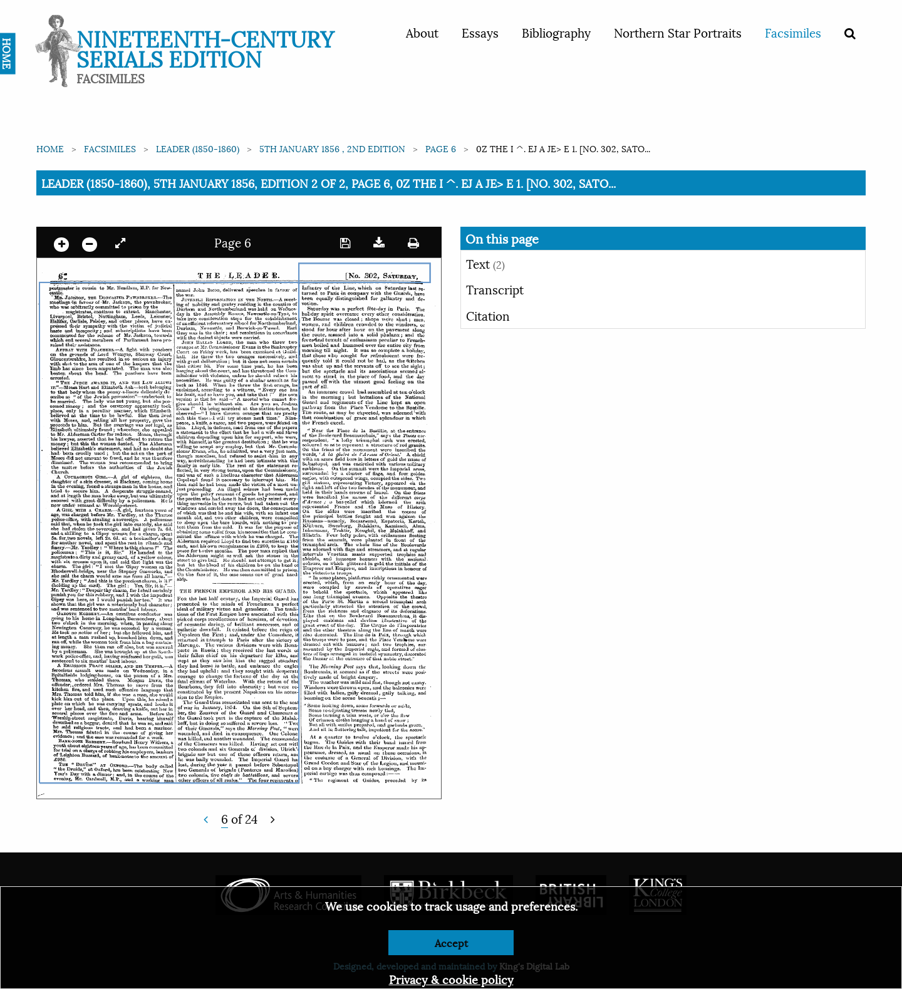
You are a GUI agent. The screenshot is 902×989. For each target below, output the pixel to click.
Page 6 (440, 148)
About (422, 32)
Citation (488, 315)
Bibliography (556, 32)
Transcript (495, 288)
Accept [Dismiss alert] (451, 942)
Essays (480, 32)
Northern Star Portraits (678, 32)
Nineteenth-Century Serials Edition (205, 47)
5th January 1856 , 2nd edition (332, 148)
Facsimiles (793, 32)
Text (485, 263)
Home (50, 148)
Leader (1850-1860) (197, 148)
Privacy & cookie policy (451, 978)
